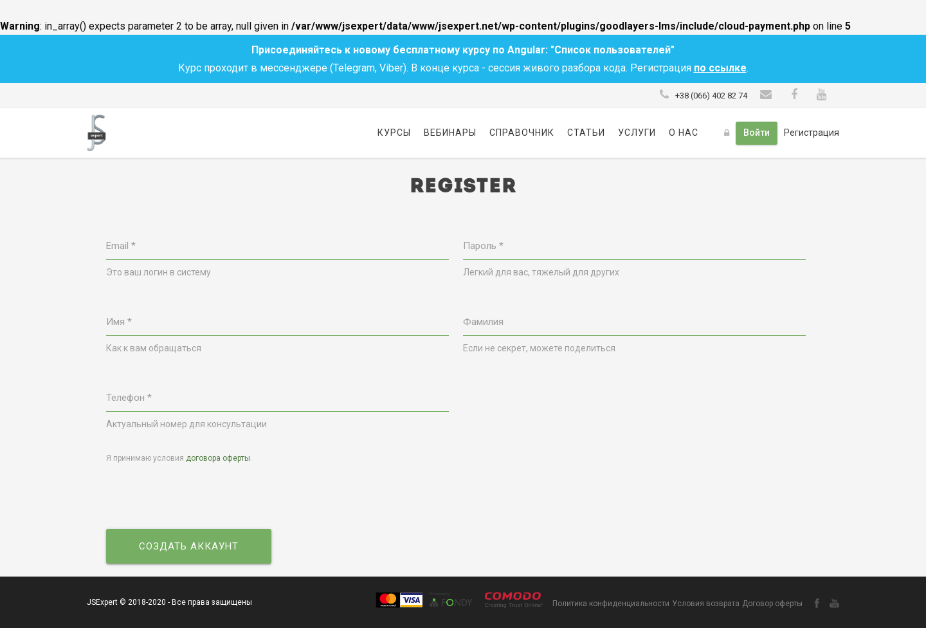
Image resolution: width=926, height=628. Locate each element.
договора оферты (218, 458)
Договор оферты (772, 603)
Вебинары (450, 132)
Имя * (119, 322)
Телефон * (129, 397)
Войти (756, 132)
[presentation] (204, 497)
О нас (683, 132)
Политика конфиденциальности (610, 603)
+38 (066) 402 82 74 (711, 95)
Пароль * (483, 246)
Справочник (521, 132)
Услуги (637, 132)
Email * (121, 246)
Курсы (394, 132)
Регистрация (811, 132)
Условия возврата (706, 603)
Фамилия (483, 322)
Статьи (586, 132)
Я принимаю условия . (179, 458)
